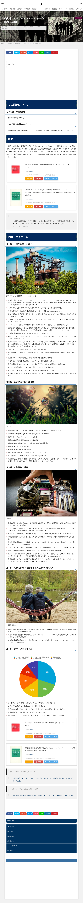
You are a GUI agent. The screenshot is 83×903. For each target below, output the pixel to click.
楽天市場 (38, 178)
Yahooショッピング (51, 178)
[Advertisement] (41, 82)
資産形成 (54, 9)
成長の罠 (26, 27)
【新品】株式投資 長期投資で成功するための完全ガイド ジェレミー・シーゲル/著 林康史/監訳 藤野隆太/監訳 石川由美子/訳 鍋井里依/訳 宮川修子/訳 (50, 192)
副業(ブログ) (35, 9)
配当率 (38, 27)
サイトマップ (63, 9)
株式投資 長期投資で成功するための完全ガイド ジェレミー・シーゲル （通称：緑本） (43, 795)
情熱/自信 (13, 9)
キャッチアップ (45, 9)
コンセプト (4, 9)
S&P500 (10, 27)
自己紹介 (71, 9)
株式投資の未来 (32, 27)
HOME (3, 43)
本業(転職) (27, 9)
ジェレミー (20, 27)
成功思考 (20, 9)
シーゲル (15, 27)
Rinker (31, 171)
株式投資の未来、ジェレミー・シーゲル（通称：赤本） (29, 43)
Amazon (29, 178)
